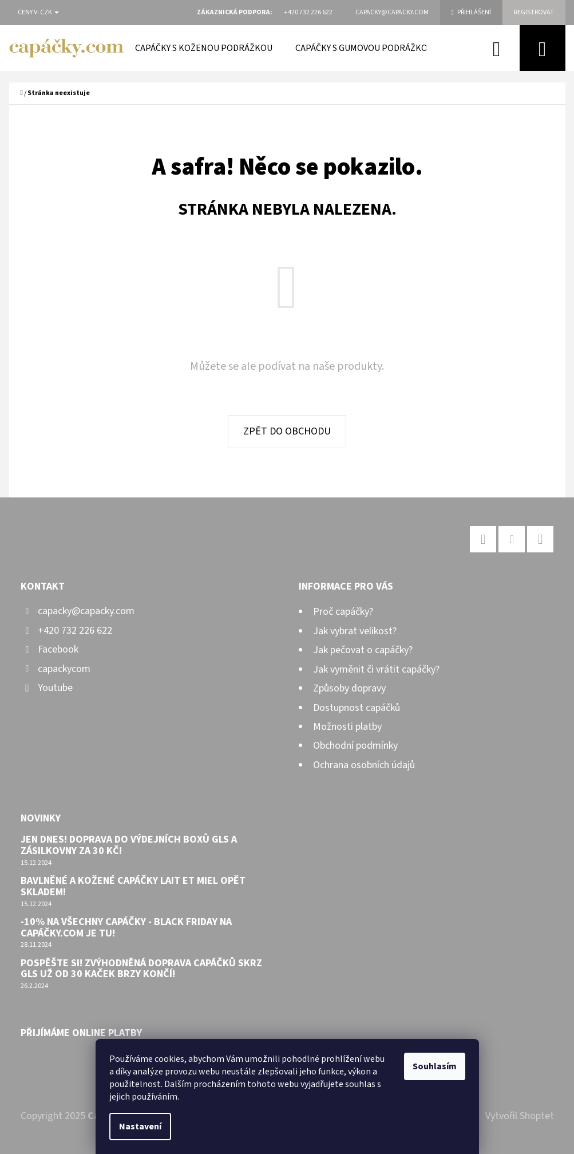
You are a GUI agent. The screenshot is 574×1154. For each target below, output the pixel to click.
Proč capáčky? (343, 611)
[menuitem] (204, 48)
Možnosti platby (347, 727)
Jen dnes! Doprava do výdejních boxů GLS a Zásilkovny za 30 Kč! (129, 845)
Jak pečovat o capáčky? (363, 650)
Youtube (55, 688)
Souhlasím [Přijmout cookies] (435, 1066)
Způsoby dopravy (349, 688)
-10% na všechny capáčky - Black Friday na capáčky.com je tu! (126, 927)
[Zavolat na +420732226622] (308, 12)
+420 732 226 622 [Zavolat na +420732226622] (75, 630)
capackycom (64, 669)
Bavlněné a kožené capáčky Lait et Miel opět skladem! (133, 886)
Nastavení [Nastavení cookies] (140, 1126)
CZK (49, 13)
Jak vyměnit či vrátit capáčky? (376, 669)
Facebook (58, 649)
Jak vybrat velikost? (355, 631)
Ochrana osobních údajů (364, 765)
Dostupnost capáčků (356, 708)
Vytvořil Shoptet (519, 1116)
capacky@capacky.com (86, 611)
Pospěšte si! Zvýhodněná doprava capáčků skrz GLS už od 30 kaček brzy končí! (141, 969)
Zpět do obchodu (287, 431)
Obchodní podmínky (355, 745)
